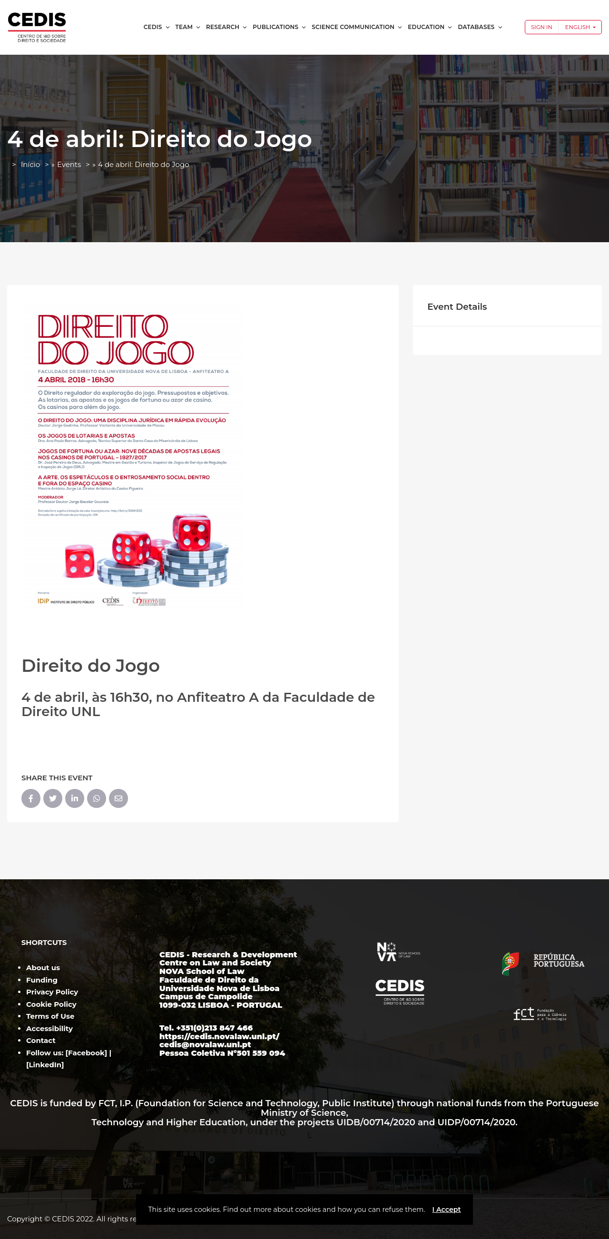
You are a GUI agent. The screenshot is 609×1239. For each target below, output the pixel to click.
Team (189, 26)
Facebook (86, 1052)
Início (30, 164)
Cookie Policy (51, 1004)
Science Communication (357, 26)
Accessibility (49, 1028)
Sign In (541, 27)
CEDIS (157, 26)
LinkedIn (45, 1064)
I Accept (446, 1209)
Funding (42, 979)
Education (430, 26)
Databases (480, 26)
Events (69, 164)
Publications (280, 26)
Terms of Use (50, 1016)
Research (227, 26)
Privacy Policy (52, 991)
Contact (41, 1040)
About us (43, 967)
